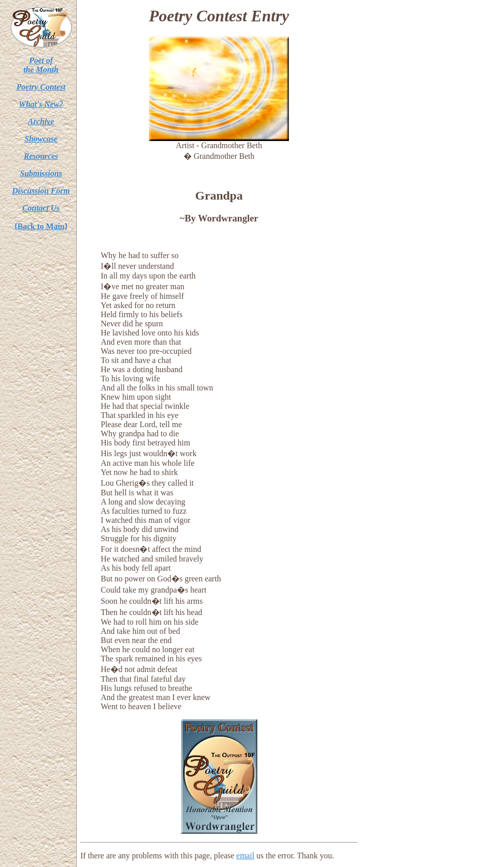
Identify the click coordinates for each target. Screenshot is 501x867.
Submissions (41, 173)
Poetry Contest (40, 86)
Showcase (40, 138)
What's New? (41, 104)
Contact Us (41, 208)
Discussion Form (41, 190)
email (246, 855)
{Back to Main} (41, 226)
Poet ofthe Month (40, 65)
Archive (41, 121)
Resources (41, 156)
